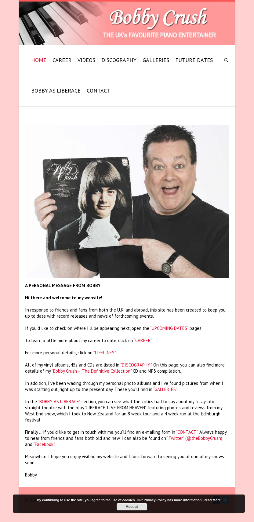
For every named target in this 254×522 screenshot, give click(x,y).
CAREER (62, 60)
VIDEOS (86, 60)
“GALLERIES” (165, 389)
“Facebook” (43, 444)
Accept (132, 507)
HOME (38, 60)
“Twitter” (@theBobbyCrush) (194, 438)
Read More (212, 500)
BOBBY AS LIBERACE (56, 90)
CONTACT (98, 90)
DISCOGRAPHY (118, 60)
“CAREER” (143, 340)
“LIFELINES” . (105, 353)
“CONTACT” (187, 432)
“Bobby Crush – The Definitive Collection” (92, 371)
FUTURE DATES (194, 60)
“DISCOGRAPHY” (135, 365)
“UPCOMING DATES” (169, 328)
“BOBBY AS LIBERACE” (59, 401)
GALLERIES (156, 60)
